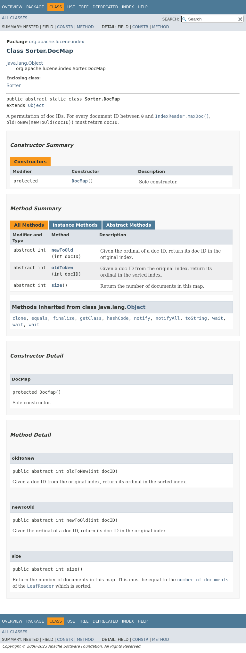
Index (128, 7)
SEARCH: (170, 19)
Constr (65, 27)
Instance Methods (75, 225)
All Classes (14, 18)
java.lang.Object (24, 63)
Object (36, 105)
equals (39, 318)
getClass (91, 318)
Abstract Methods (128, 225)
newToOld (62, 250)
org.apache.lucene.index (56, 41)
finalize (63, 318)
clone (19, 318)
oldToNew (62, 267)
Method (85, 27)
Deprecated (105, 7)
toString (196, 318)
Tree (84, 7)
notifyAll (168, 318)
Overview (12, 7)
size (56, 285)
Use (71, 7)
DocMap (79, 180)
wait (217, 318)
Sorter (13, 85)
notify (142, 318)
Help (143, 7)
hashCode (117, 318)
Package (35, 7)
